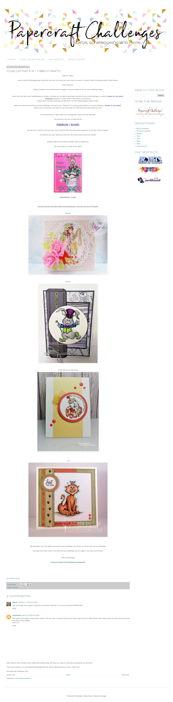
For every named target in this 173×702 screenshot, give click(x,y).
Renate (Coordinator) (144, 131)
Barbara (139, 134)
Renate (68, 282)
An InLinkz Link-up (13, 578)
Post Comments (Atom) (23, 678)
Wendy (14, 602)
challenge (15, 587)
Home (11, 60)
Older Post (125, 675)
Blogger (103, 696)
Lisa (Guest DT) (142, 146)
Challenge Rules (32, 60)
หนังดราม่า (16, 622)
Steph (138, 144)
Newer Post (11, 675)
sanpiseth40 (16, 615)
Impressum (56, 60)
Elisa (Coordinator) (143, 128)
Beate (60, 370)
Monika (68, 213)
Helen (138, 138)
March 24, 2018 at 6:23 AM (30, 615)
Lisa (68, 461)
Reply (14, 608)
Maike (139, 141)
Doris (138, 136)
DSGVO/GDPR (76, 60)
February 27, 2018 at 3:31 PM (27, 602)
